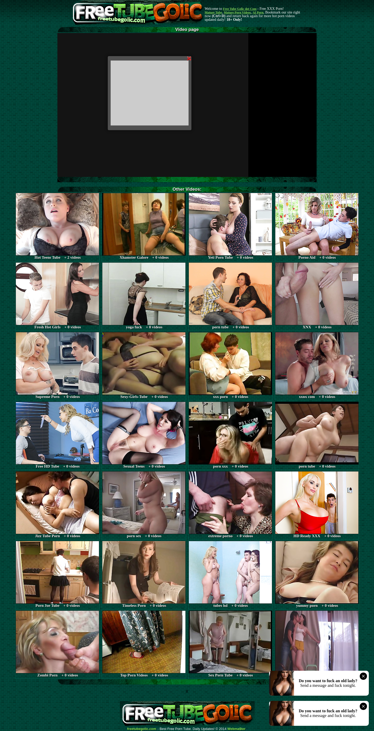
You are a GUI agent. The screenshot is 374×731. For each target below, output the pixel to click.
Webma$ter (237, 729)
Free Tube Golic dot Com (239, 9)
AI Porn (258, 12)
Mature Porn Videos (237, 12)
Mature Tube (213, 12)
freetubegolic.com (141, 729)
